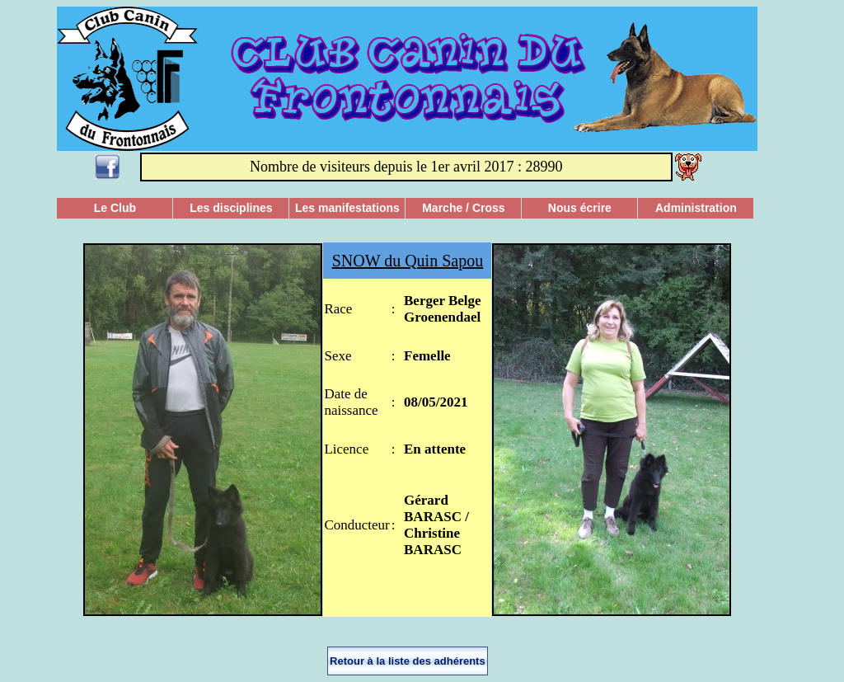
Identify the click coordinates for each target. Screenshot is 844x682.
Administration (696, 207)
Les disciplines (231, 207)
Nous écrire (580, 207)
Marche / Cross (463, 207)
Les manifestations (347, 207)
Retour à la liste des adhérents (407, 661)
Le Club (115, 207)
